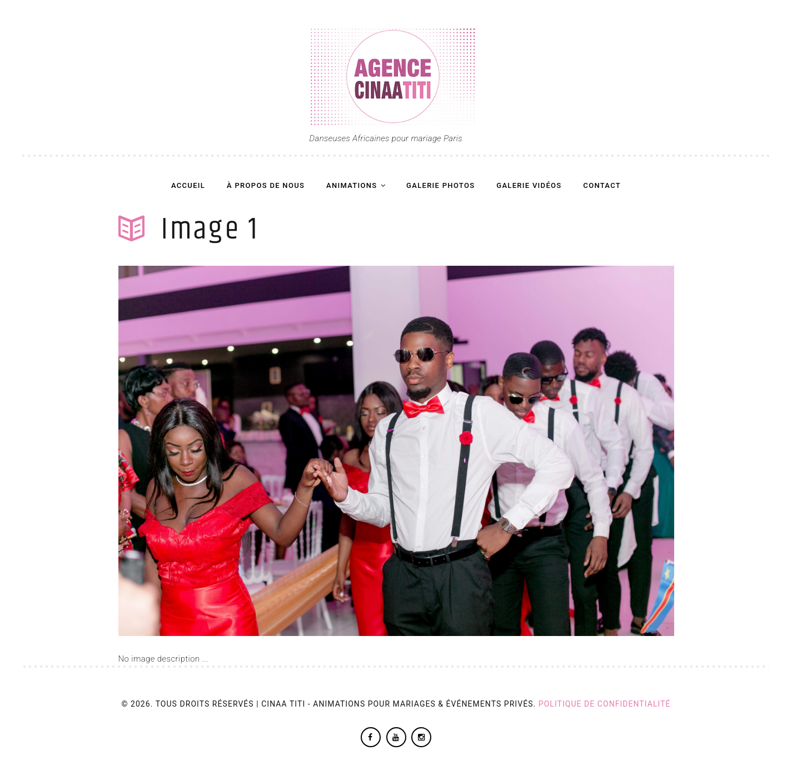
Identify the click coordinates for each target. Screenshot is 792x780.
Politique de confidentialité (605, 703)
